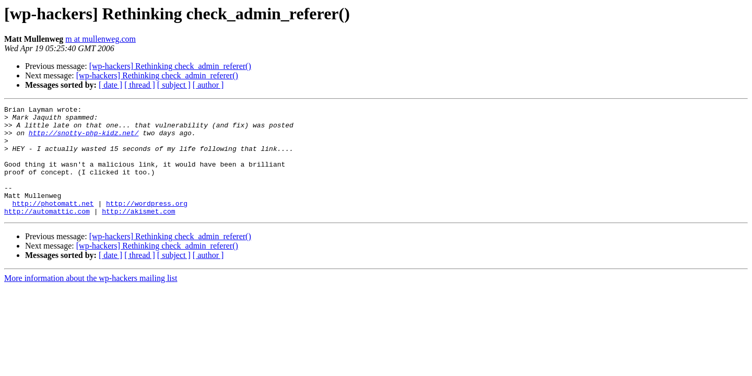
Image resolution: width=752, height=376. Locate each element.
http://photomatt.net (53, 223)
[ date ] (110, 84)
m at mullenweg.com (100, 38)
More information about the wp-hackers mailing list (90, 300)
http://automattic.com (47, 233)
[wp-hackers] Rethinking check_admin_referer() (170, 66)
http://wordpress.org (146, 223)
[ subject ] (174, 84)
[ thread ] (139, 84)
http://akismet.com (138, 233)
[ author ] (208, 84)
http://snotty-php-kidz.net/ (84, 139)
